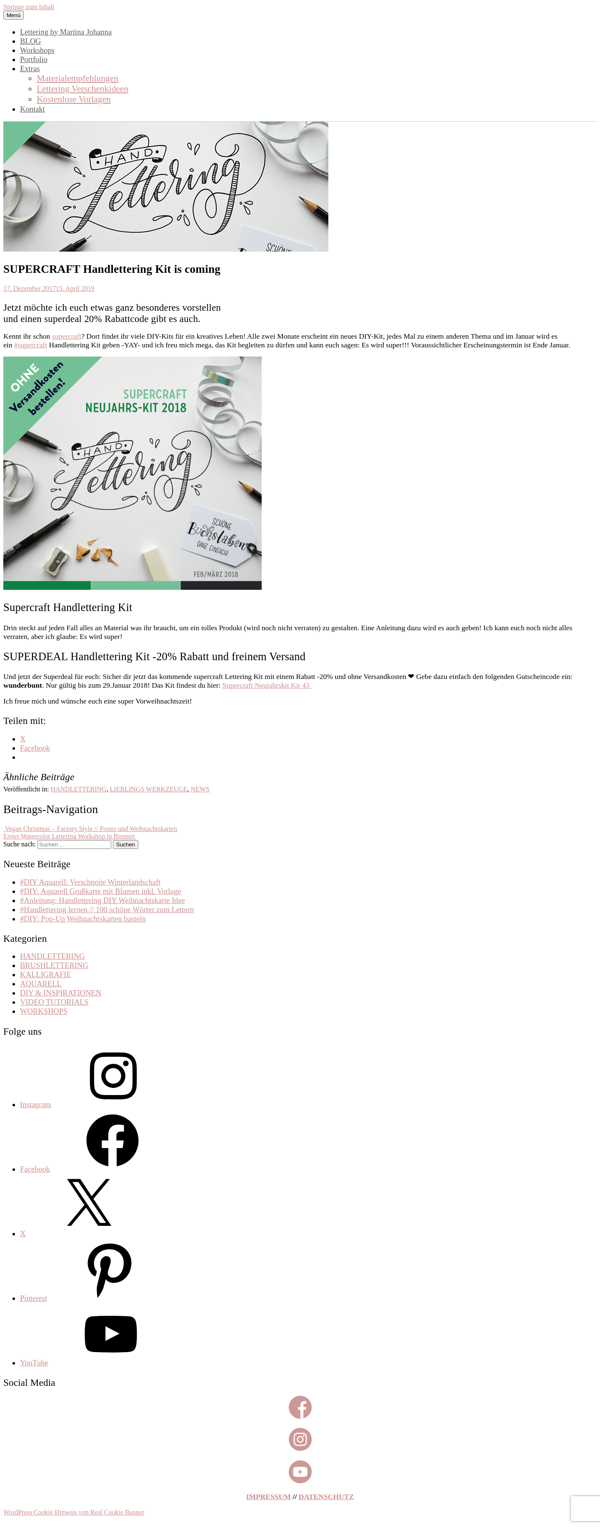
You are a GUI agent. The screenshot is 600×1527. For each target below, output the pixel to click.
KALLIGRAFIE (45, 974)
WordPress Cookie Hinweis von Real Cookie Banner (73, 1512)
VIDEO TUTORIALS (54, 1002)
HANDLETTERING (78, 789)
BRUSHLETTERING (54, 965)
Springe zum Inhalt (29, 6)
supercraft (66, 336)
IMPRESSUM (268, 1496)
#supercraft (30, 345)
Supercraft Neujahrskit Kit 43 (266, 685)
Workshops (37, 50)
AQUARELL (41, 983)
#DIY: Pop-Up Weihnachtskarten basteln (83, 918)
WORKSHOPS (44, 1011)
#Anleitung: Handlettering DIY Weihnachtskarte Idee (102, 900)
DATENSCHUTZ (326, 1496)
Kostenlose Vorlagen (74, 99)
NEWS (200, 789)
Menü (13, 15)
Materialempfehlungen (77, 78)
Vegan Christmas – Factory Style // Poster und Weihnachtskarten (90, 828)
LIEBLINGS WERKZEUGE (149, 789)
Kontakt (32, 109)
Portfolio (34, 59)
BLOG (30, 41)
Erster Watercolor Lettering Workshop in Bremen (69, 836)
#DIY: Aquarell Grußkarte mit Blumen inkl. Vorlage (100, 891)
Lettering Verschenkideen (82, 89)
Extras (30, 68)
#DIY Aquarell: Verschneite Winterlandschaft (90, 882)
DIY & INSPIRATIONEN (60, 992)
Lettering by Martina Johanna (66, 31)
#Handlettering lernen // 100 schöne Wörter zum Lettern (107, 909)
